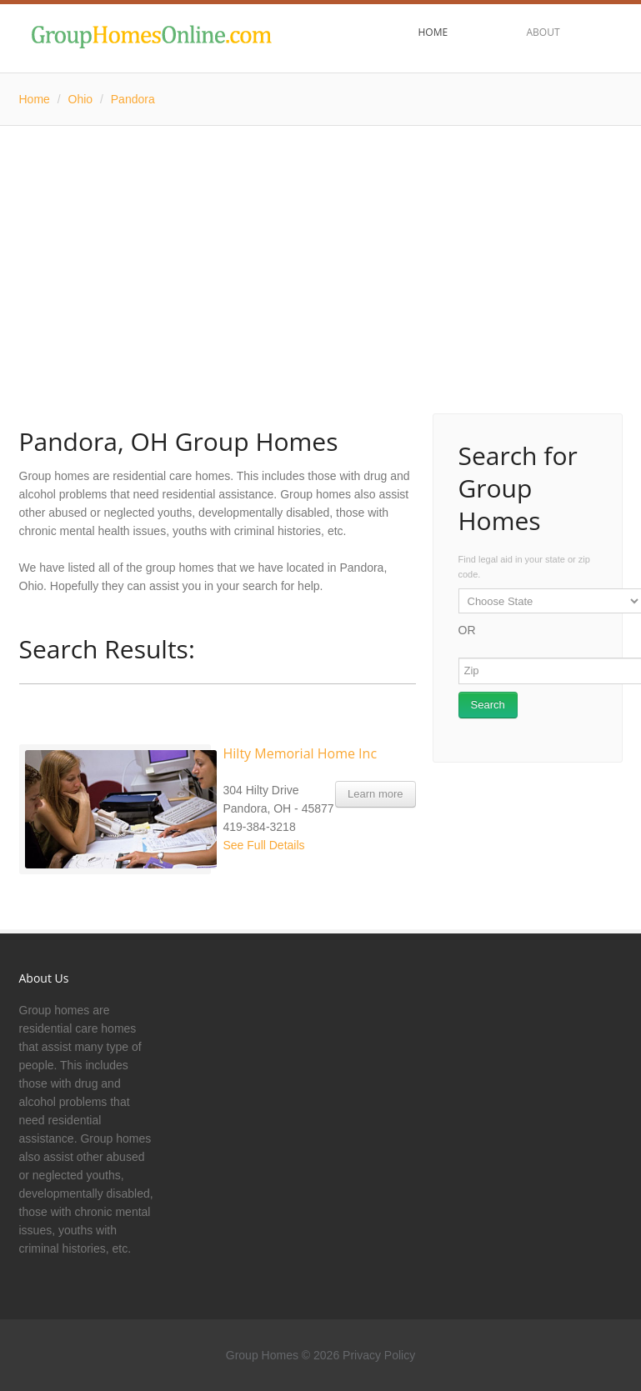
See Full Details (264, 845)
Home (34, 99)
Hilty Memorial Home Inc (300, 753)
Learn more (375, 794)
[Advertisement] (321, 251)
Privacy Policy (379, 1355)
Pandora (133, 99)
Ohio (80, 99)
